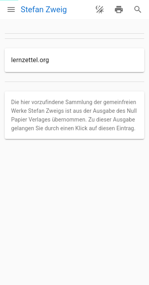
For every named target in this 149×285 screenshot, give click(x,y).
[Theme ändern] (99, 9)
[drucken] (118, 9)
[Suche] (137, 9)
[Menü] (11, 9)
